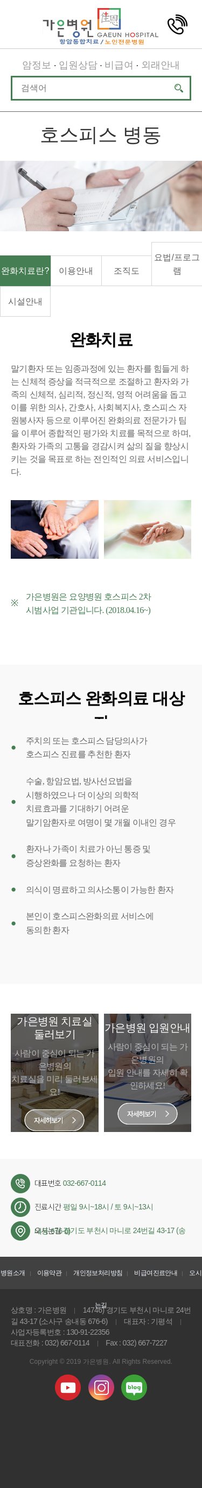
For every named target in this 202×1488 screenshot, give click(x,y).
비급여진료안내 (155, 1273)
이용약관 (49, 1273)
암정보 (36, 65)
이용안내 (76, 270)
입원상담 (78, 65)
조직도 (127, 270)
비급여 (119, 65)
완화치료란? (25, 270)
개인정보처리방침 (97, 1273)
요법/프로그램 (176, 264)
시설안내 (25, 301)
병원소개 (13, 1273)
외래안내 (160, 65)
